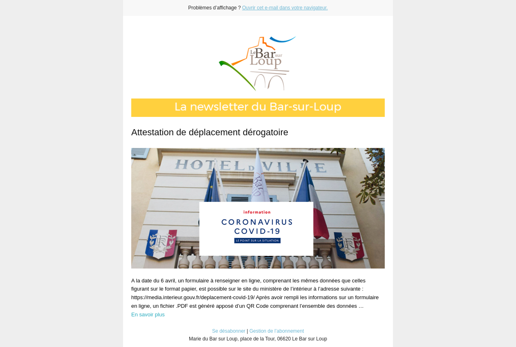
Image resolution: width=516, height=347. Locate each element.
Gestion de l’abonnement (276, 331)
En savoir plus (148, 314)
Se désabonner (228, 331)
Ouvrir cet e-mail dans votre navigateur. (285, 8)
